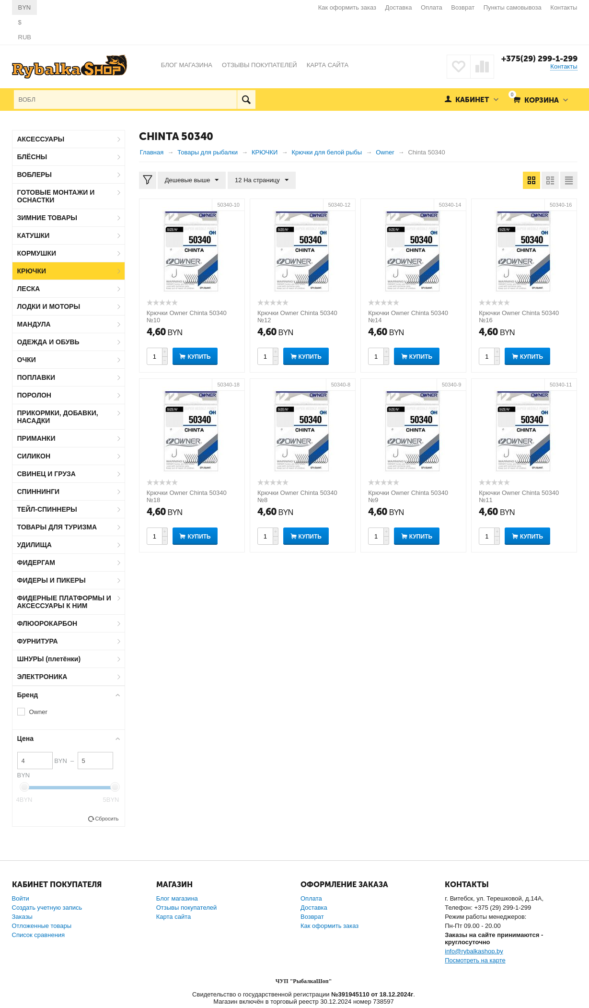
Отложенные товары (42, 925)
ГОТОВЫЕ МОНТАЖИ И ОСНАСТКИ (56, 196)
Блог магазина (177, 898)
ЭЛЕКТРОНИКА (42, 676)
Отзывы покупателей (186, 907)
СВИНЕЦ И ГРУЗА (46, 474)
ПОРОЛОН (34, 395)
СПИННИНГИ (38, 491)
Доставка (398, 7)
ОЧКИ (26, 359)
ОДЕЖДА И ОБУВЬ (48, 342)
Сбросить (106, 818)
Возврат (462, 7)
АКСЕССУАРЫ (41, 139)
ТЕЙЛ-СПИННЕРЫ (47, 509)
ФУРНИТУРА (37, 641)
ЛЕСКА (28, 289)
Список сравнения (38, 934)
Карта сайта (173, 916)
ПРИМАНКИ (36, 438)
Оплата (431, 7)
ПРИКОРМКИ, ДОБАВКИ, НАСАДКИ (57, 416)
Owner (38, 711)
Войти (20, 898)
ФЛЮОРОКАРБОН (47, 623)
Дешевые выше (192, 180)
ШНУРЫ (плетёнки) (49, 659)
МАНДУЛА (34, 324)
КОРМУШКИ (37, 253)
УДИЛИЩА (34, 545)
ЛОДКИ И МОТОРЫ (49, 306)
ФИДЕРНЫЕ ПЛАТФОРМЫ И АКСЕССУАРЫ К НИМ (64, 601)
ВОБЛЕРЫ (34, 174)
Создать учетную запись (47, 907)
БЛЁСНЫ (32, 157)
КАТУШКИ (33, 235)
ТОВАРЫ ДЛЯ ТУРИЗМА (57, 527)
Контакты (563, 7)
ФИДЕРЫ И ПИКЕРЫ (51, 580)
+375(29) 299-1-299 (539, 58)
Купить (198, 356)
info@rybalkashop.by (474, 951)
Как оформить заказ (347, 7)
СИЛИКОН (34, 456)
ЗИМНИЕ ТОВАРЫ (47, 218)
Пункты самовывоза (513, 7)
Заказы (22, 916)
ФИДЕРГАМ (36, 562)
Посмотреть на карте (475, 960)
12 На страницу (262, 180)
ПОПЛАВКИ (36, 377)
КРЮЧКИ (31, 271)
